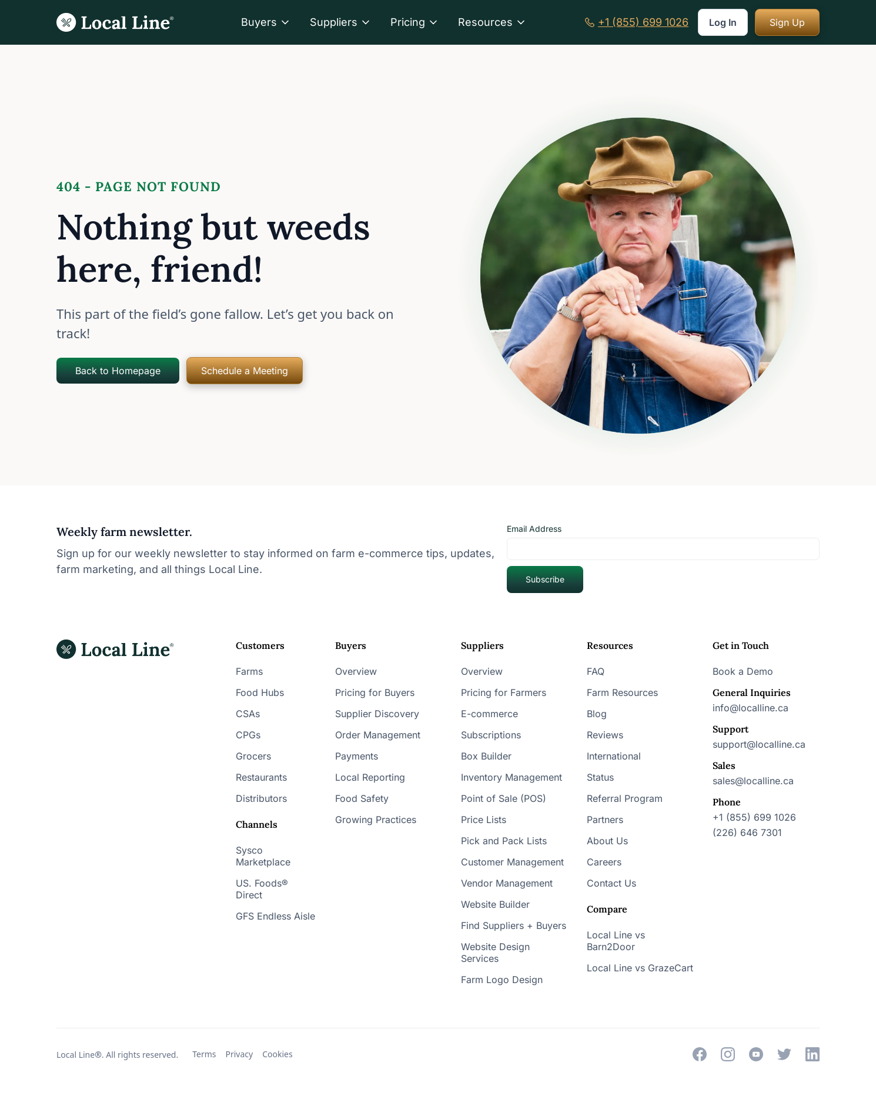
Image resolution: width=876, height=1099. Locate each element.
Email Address (534, 529)
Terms (204, 1054)
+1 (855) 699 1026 (643, 22)
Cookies (277, 1054)
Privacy (239, 1054)
